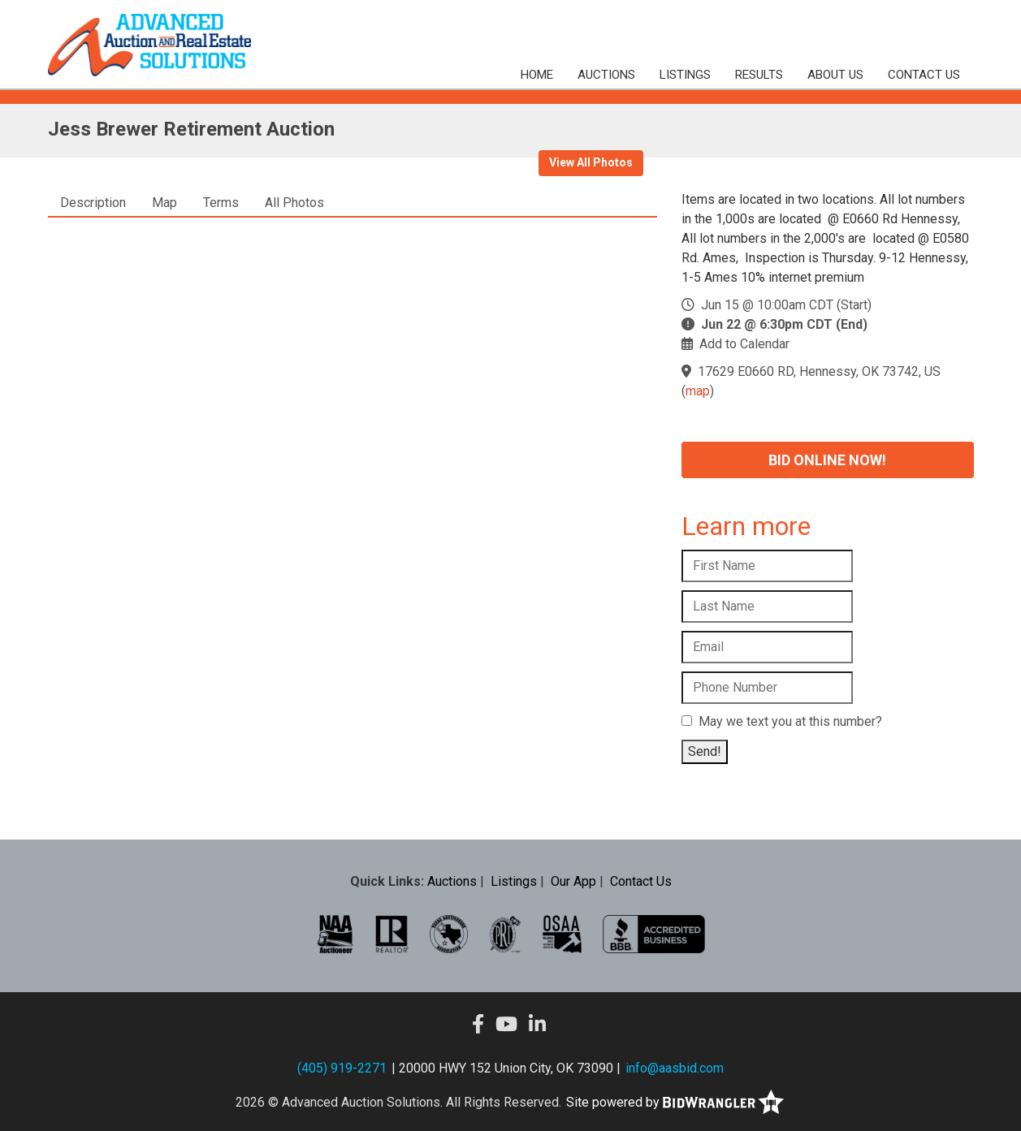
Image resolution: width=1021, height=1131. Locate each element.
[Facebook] (478, 1024)
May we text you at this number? (781, 721)
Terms (221, 202)
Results (759, 74)
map (698, 391)
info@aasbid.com (674, 1068)
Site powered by (675, 1102)
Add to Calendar (744, 344)
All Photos (294, 202)
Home (537, 74)
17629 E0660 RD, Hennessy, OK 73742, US (819, 371)
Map (164, 202)
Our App (573, 881)
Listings (685, 74)
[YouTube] (506, 1024)
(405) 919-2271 (342, 1068)
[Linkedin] (537, 1024)
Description (93, 202)
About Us (835, 74)
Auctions (606, 74)
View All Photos (591, 162)
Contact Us (924, 74)
